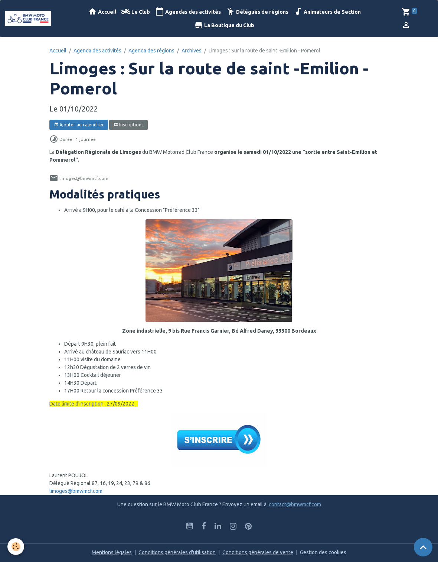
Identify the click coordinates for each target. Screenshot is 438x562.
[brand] (28, 18)
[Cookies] (15, 546)
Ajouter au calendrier (79, 124)
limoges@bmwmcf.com (75, 491)
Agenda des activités (97, 51)
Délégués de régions (257, 12)
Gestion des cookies (323, 552)
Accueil (102, 12)
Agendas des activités (188, 12)
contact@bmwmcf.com (295, 504)
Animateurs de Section (327, 12)
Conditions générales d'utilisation (177, 552)
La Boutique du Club (224, 25)
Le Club (135, 12)
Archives (192, 51)
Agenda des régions (151, 51)
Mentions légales (112, 552)
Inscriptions (129, 124)
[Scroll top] (423, 547)
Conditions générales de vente (257, 552)
